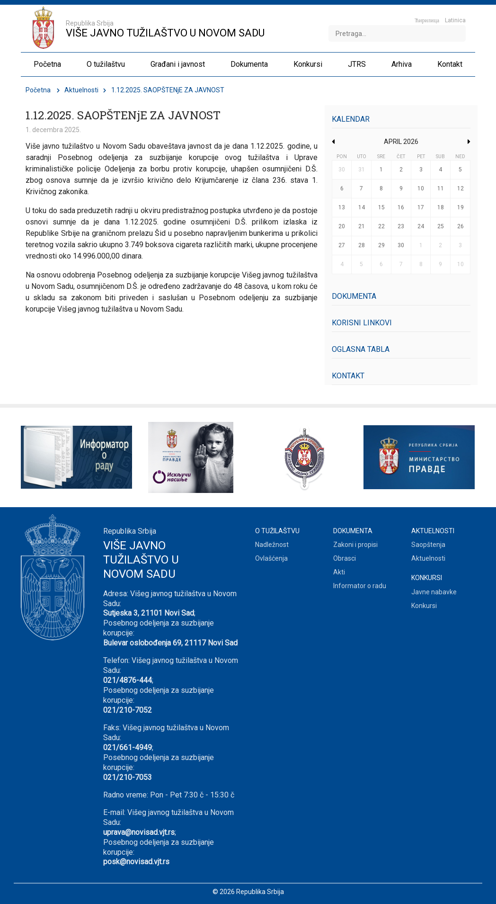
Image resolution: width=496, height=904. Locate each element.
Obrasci (344, 558)
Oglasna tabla (361, 349)
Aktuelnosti (81, 90)
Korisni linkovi (362, 322)
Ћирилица (427, 20)
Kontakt (348, 375)
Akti (339, 572)
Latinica (455, 20)
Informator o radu (359, 586)
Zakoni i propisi (355, 544)
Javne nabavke (434, 592)
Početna (38, 90)
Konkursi (424, 605)
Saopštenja (428, 544)
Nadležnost (272, 544)
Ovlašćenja (271, 558)
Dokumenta (354, 296)
